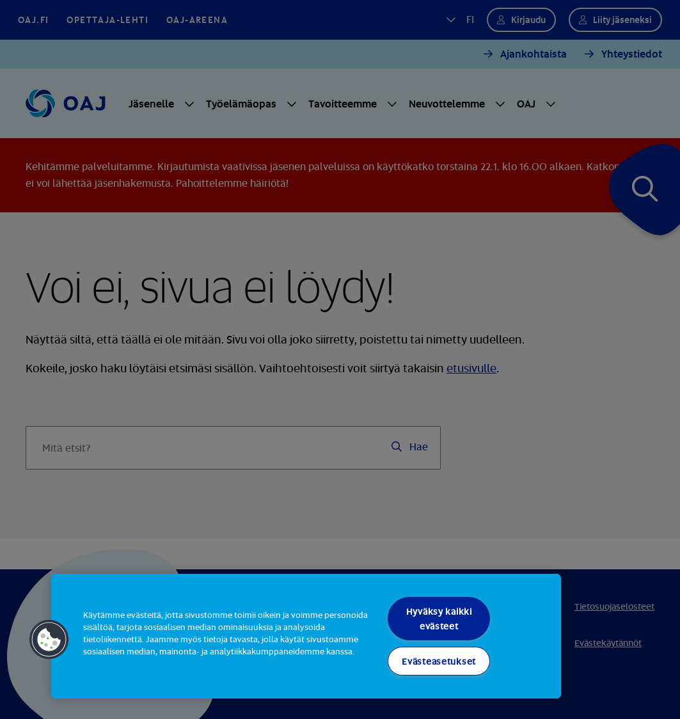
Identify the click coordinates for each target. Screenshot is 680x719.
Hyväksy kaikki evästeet (439, 618)
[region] (306, 636)
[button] (49, 639)
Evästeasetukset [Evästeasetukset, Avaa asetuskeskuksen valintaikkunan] (439, 661)
